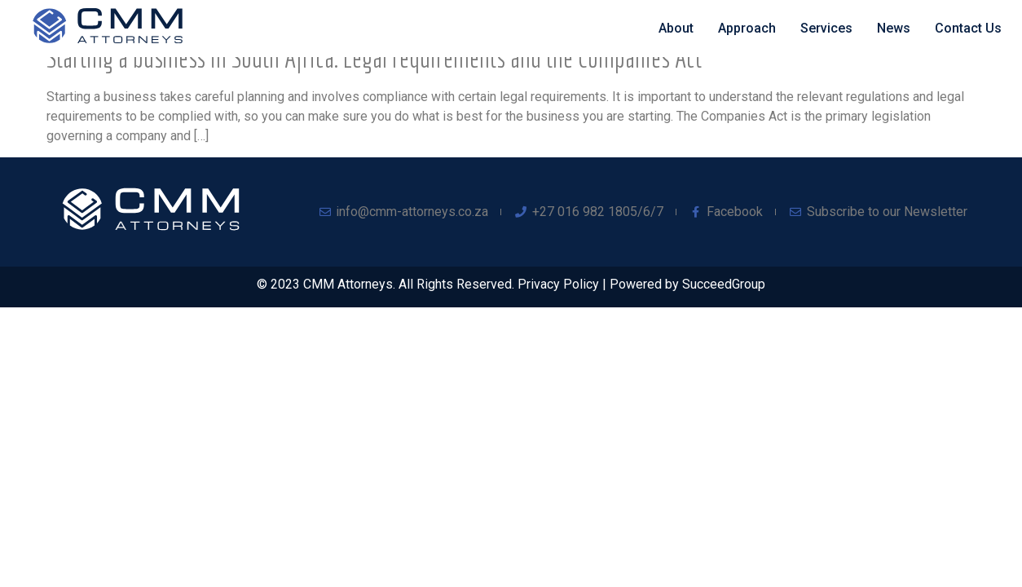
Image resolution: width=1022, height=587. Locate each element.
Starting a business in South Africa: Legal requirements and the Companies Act (374, 58)
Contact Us (968, 28)
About (676, 28)
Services (826, 28)
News (893, 28)
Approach (747, 28)
